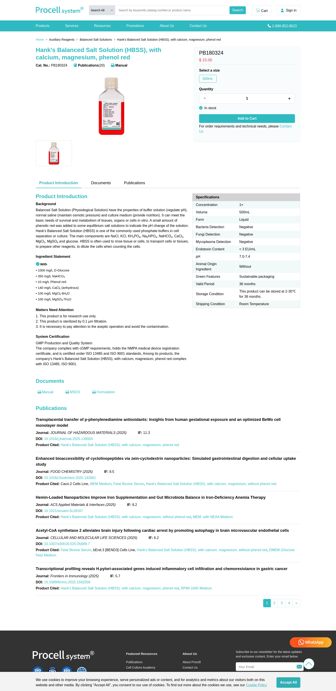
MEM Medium (100, 484)
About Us (167, 26)
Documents (101, 183)
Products (43, 26)
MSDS (72, 392)
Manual (119, 65)
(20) (89, 65)
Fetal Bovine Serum (128, 484)
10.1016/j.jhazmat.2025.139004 (68, 439)
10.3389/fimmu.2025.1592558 (67, 582)
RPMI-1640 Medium (196, 588)
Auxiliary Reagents (62, 39)
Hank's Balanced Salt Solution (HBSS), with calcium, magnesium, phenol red (120, 445)
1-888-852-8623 (284, 26)
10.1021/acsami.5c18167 (63, 511)
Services (71, 26)
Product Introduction (58, 183)
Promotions (135, 26)
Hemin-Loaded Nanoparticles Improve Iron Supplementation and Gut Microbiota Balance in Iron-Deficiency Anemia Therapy (151, 497)
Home (40, 39)
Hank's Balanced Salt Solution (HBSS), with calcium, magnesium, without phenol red (211, 484)
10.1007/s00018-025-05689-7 (67, 544)
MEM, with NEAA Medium (213, 517)
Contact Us (198, 26)
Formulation (103, 392)
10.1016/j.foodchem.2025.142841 (70, 478)
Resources (102, 26)
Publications (134, 183)
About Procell (192, 662)
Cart (262, 10)
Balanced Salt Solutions (96, 39)
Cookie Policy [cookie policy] (256, 685)
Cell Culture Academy (140, 667)
